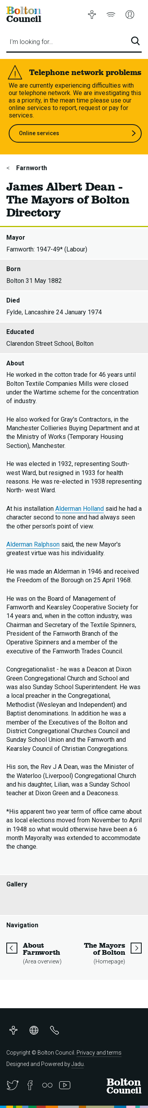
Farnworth (31, 168)
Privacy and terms (99, 1052)
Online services (77, 133)
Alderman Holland (79, 508)
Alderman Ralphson (33, 544)
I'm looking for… (31, 42)
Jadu (77, 1064)
